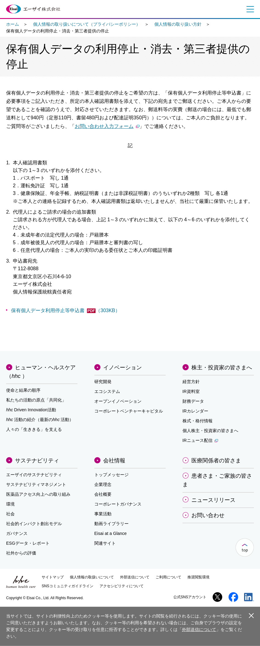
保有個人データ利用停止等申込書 (65, 310)
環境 (10, 504)
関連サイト (105, 543)
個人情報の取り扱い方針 (178, 24)
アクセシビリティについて (122, 586)
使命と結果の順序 (23, 390)
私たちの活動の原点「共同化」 (36, 400)
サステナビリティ (37, 460)
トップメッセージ (111, 474)
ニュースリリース (213, 500)
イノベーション (122, 367)
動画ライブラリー (111, 523)
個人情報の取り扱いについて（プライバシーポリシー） (86, 24)
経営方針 (191, 381)
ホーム (12, 24)
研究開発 (102, 381)
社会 (10, 513)
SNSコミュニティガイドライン (67, 586)
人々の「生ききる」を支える (34, 429)
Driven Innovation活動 (31, 409)
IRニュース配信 (200, 440)
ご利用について (168, 577)
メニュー (249, 9)
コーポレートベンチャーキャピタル (128, 411)
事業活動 (102, 513)
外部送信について (134, 577)
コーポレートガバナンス (117, 504)
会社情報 (114, 460)
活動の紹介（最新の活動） (39, 419)
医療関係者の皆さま (216, 460)
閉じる (251, 616)
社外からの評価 (21, 553)
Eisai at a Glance (110, 533)
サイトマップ (53, 577)
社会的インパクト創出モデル (34, 523)
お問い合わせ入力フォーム (107, 126)
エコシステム (107, 391)
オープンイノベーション (117, 401)
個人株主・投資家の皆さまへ (210, 430)
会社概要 (102, 494)
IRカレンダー (195, 411)
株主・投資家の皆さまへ (221, 367)
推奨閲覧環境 (198, 577)
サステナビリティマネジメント (36, 484)
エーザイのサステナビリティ (34, 474)
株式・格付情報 (198, 420)
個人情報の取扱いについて (92, 577)
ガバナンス (17, 533)
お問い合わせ (207, 515)
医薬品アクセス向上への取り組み (38, 494)
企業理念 (102, 484)
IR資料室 (191, 391)
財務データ (193, 401)
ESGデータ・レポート (28, 543)
